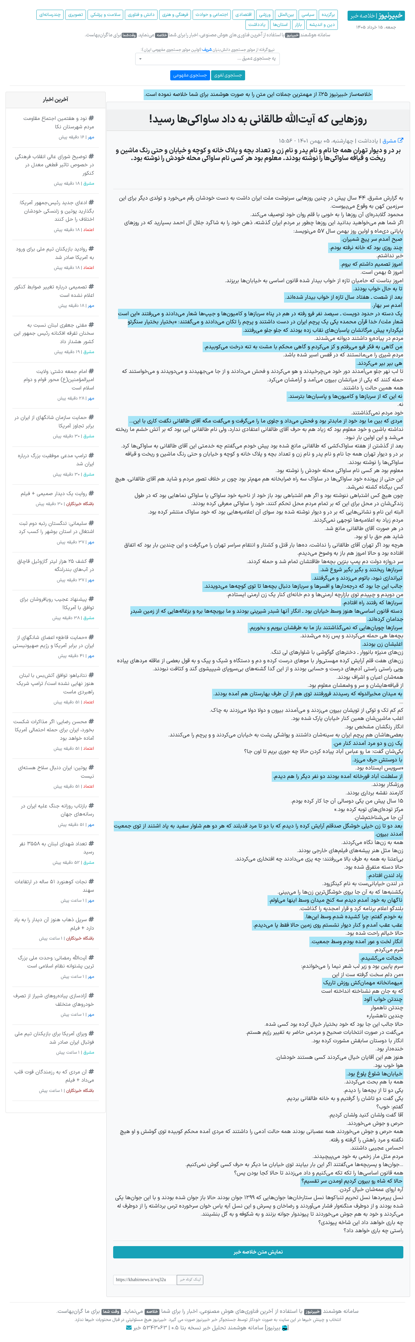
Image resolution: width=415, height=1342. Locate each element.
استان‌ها (280, 24)
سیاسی (308, 14)
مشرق (392, 141)
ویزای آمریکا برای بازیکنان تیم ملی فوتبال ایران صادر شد (54, 1038)
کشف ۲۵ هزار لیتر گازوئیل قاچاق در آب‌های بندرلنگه (55, 566)
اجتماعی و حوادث (212, 14)
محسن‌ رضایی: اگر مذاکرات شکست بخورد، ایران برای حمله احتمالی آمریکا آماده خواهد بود (53, 730)
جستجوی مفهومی (190, 75)
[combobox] (207, 59)
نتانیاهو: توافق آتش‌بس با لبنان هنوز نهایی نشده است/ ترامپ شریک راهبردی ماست (55, 684)
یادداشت (257, 24)
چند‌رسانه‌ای (50, 14)
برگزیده (328, 14)
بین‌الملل (286, 14)
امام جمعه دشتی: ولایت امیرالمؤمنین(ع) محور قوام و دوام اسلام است (59, 380)
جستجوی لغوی (228, 75)
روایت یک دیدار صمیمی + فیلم (54, 494)
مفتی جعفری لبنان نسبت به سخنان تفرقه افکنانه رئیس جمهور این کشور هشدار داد (54, 333)
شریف (207, 50)
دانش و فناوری (141, 14)
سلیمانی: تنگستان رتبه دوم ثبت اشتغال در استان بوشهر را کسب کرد (56, 528)
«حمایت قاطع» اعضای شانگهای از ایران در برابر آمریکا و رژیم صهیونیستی (53, 642)
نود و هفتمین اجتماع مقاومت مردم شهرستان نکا (58, 123)
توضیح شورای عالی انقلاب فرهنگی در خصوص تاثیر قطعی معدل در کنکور (54, 165)
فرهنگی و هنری (175, 14)
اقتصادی (243, 14)
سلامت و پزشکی (105, 14)
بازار (298, 24)
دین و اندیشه (322, 24)
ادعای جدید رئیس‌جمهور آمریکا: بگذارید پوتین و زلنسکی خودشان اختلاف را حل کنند (56, 211)
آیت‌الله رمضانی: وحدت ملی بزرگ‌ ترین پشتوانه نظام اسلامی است (56, 962)
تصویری (75, 14)
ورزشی (264, 14)
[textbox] (209, 58)
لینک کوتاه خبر (190, 1280)
